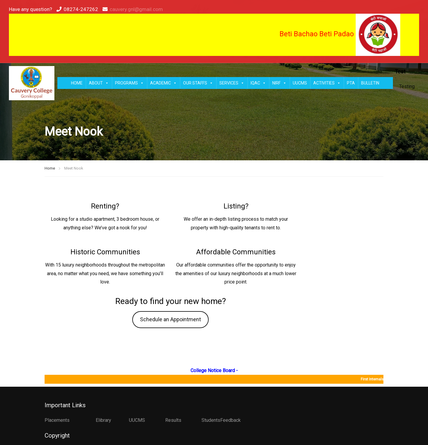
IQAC (258, 83)
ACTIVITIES (327, 83)
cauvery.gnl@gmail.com (136, 9)
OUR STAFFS (198, 83)
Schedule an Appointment (170, 319)
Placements (57, 420)
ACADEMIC (163, 83)
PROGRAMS (129, 83)
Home (50, 168)
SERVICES (231, 83)
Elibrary (103, 420)
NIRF (279, 83)
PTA (351, 83)
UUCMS (300, 83)
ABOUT (99, 83)
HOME (77, 83)
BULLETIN (370, 83)
